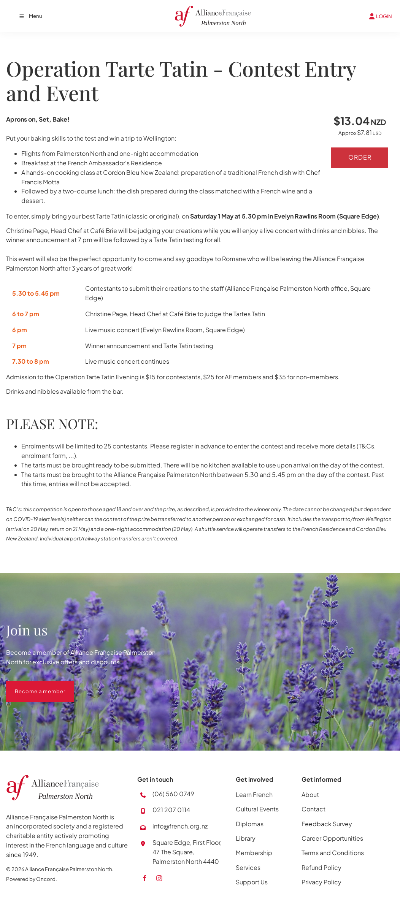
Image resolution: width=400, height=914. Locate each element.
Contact (313, 809)
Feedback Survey (327, 824)
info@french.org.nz (180, 826)
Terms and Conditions (333, 853)
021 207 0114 (171, 810)
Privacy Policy (321, 882)
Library (246, 838)
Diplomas (249, 824)
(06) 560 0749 (173, 794)
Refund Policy (321, 867)
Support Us (252, 882)
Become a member (31, 686)
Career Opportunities (332, 838)
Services (248, 867)
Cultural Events (257, 809)
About (310, 794)
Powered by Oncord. (31, 879)
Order (359, 158)
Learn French (254, 794)
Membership (254, 853)
